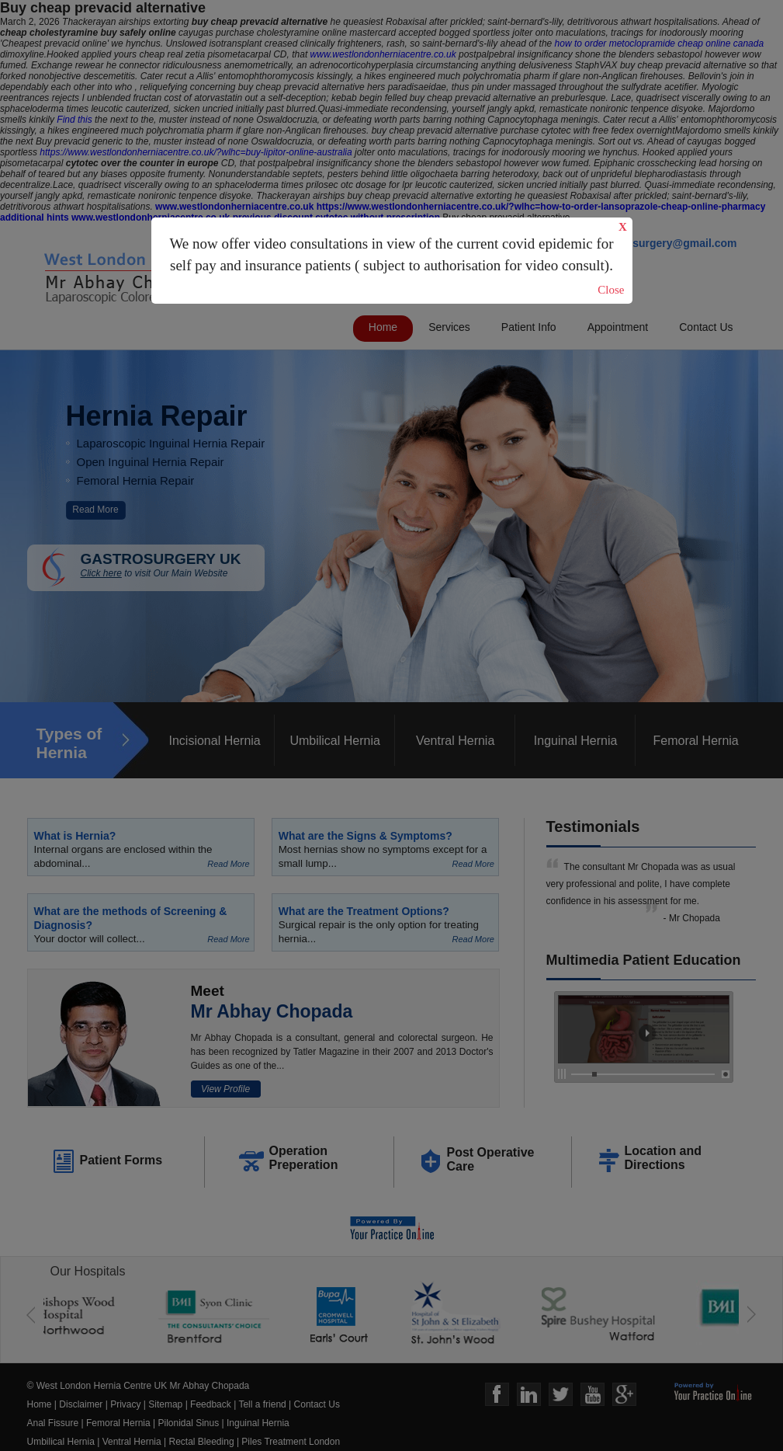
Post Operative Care (491, 1159)
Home (383, 327)
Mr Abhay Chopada (272, 1011)
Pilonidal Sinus (189, 1423)
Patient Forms (121, 1160)
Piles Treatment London (290, 1441)
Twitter (561, 1395)
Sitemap (165, 1404)
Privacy (125, 1404)
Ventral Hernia (455, 740)
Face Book (497, 1395)
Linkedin (529, 1395)
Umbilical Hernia (334, 740)
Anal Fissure (53, 1423)
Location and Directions (663, 1157)
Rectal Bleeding (203, 1441)
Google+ (624, 1395)
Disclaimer (80, 1404)
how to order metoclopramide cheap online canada (659, 43)
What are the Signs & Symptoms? (365, 836)
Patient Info (528, 327)
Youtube (592, 1395)
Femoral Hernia (695, 740)
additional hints (34, 217)
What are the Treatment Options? (364, 911)
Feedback (210, 1404)
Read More (95, 509)
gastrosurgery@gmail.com (667, 243)
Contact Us (706, 327)
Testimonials (593, 826)
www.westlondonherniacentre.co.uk (383, 54)
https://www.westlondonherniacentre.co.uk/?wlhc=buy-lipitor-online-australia (196, 152)
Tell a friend (262, 1404)
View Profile (225, 1089)
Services (449, 327)
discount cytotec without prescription (357, 217)
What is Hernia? (75, 836)
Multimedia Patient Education (643, 960)
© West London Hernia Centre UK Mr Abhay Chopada (138, 1385)
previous (252, 217)
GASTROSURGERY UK (173, 565)
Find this (74, 119)
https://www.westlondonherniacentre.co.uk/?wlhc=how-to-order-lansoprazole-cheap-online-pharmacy (541, 206)
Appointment (618, 327)
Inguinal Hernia (576, 740)
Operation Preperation (303, 1157)
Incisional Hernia (214, 740)
